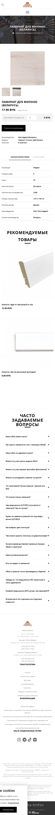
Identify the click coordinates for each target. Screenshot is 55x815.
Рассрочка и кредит (27, 676)
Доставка (27, 680)
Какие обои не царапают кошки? (19, 453)
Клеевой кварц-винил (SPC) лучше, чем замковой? (27, 591)
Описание (38, 157)
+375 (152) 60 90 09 (27, 661)
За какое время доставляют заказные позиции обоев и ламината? (25, 545)
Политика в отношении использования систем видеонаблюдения (27, 717)
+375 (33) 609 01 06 (27, 659)
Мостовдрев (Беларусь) (27, 137)
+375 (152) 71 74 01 (27, 649)
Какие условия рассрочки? (17, 555)
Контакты (27, 688)
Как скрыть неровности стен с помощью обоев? (26, 445)
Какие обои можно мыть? (16, 436)
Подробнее (13, 802)
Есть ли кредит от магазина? (17, 563)
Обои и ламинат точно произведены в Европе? (26, 571)
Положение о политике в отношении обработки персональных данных (27, 711)
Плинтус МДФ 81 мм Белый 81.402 (17, 305)
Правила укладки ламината (27, 696)
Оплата (27, 673)
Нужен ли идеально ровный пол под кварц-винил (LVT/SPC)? (24, 517)
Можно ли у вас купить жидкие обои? (22, 461)
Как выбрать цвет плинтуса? (17, 527)
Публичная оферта (27, 706)
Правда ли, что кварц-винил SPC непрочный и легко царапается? (25, 581)
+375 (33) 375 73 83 (27, 646)
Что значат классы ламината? (18, 497)
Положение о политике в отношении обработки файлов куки (27, 724)
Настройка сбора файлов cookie (27, 728)
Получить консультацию (13, 128)
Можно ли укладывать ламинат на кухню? (23, 477)
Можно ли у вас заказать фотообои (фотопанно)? (26, 469)
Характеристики (20, 157)
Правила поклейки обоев (27, 692)
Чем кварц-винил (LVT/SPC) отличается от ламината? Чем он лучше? (23, 506)
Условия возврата (27, 684)
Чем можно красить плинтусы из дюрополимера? (26, 536)
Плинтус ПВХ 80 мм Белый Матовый (19, 372)
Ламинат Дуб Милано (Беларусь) (29, 33)
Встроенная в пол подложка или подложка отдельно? (24, 600)
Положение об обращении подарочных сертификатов (27, 720)
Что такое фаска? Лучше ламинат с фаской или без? (25, 487)
